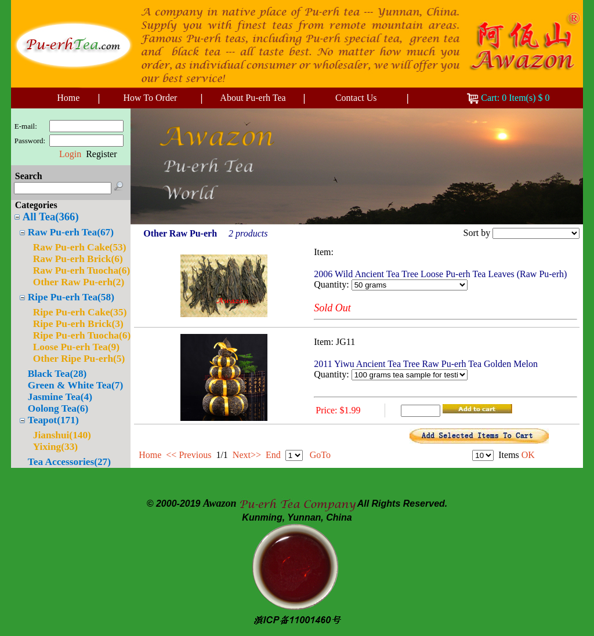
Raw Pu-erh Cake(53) (79, 247)
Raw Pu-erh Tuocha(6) (82, 270)
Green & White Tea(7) (75, 385)
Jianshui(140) (62, 435)
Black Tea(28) (57, 373)
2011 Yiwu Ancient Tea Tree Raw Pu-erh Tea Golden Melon (426, 364)
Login (70, 154)
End (273, 455)
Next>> (247, 455)
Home (68, 98)
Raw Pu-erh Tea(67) (71, 232)
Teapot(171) (53, 420)
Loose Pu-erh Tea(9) (76, 346)
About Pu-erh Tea (252, 98)
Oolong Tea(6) (58, 408)
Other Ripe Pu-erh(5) (79, 358)
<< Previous (188, 455)
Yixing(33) (55, 446)
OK (528, 455)
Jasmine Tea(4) (60, 396)
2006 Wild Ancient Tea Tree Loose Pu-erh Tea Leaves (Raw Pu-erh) (440, 274)
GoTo (320, 455)
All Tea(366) (51, 216)
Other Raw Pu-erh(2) (79, 282)
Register (101, 154)
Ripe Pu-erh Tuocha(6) (82, 335)
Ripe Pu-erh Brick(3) (78, 323)
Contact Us (356, 98)
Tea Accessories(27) (69, 461)
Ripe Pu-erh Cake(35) (80, 312)
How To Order (151, 98)
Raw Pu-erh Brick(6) (78, 258)
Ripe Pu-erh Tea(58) (71, 297)
